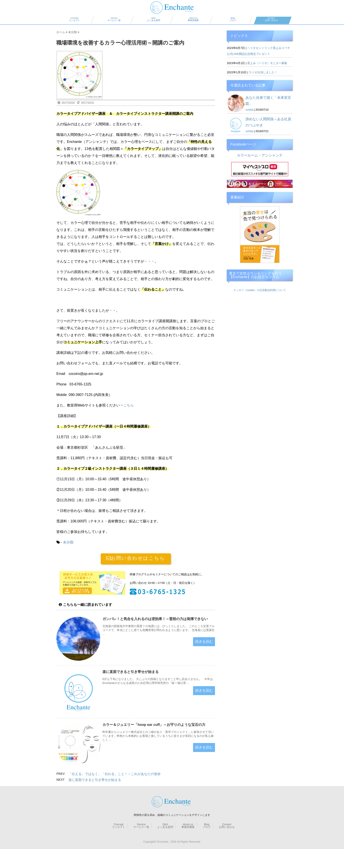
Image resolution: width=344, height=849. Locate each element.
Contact (271, 19)
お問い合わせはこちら (135, 558)
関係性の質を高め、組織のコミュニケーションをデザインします (172, 815)
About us (193, 19)
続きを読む (204, 641)
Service (114, 19)
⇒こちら (127, 405)
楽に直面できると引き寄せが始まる (130, 672)
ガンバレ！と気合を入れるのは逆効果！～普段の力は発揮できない (155, 619)
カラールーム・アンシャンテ (260, 155)
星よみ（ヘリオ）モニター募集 (267, 63)
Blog (232, 19)
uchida (249, 109)
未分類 (68, 542)
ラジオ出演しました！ (263, 72)
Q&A (153, 19)
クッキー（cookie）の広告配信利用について (259, 290)
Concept (74, 19)
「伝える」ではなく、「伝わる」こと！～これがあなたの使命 (114, 774)
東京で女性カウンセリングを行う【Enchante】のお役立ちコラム (255, 275)
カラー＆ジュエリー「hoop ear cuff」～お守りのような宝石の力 (153, 725)
